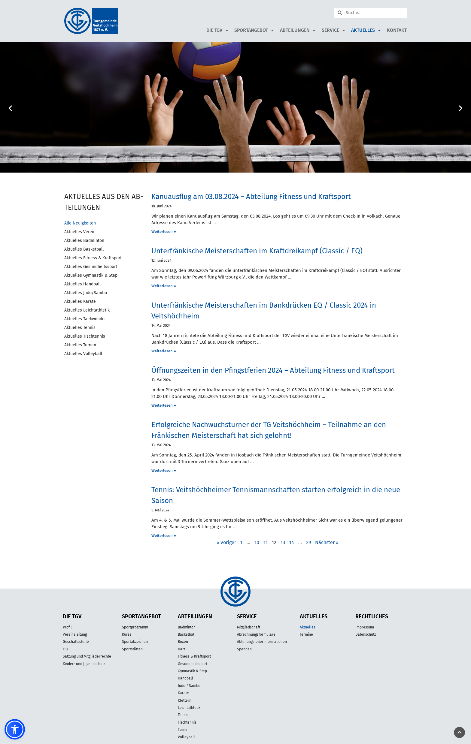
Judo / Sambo (189, 686)
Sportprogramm (135, 627)
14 (291, 542)
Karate (183, 693)
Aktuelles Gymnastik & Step (90, 275)
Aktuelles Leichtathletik (87, 310)
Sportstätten (132, 649)
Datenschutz (365, 634)
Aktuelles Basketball (84, 249)
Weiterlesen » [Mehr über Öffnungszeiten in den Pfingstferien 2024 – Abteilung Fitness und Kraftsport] (163, 405)
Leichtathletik (189, 708)
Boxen (183, 642)
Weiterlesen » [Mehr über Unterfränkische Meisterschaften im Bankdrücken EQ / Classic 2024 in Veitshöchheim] (163, 351)
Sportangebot (254, 30)
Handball (185, 678)
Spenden (244, 649)
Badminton (187, 627)
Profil (67, 627)
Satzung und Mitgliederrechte (87, 656)
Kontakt (397, 30)
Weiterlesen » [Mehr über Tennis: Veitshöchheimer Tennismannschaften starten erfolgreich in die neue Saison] (163, 535)
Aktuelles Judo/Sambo (85, 292)
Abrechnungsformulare (256, 634)
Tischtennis (187, 722)
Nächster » (327, 542)
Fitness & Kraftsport (194, 656)
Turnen (184, 729)
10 (256, 542)
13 (283, 542)
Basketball (187, 634)
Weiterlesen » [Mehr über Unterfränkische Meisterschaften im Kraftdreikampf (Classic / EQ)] (163, 286)
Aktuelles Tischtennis (84, 336)
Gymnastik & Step (192, 671)
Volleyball (186, 737)
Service (333, 30)
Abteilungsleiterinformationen (262, 642)
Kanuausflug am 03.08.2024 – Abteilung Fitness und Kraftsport (251, 196)
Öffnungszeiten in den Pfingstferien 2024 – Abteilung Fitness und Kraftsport (273, 370)
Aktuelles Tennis (80, 327)
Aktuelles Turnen (80, 345)
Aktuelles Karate (80, 301)
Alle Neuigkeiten (80, 223)
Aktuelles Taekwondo (84, 318)
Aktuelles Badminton (84, 240)
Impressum (364, 627)
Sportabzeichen (135, 642)
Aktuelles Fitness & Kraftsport (93, 258)
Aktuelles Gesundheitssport (90, 266)
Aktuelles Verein (80, 231)
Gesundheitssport (192, 664)
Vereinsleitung (75, 634)
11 (265, 542)
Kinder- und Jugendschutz (84, 664)
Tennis (183, 715)
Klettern (184, 700)
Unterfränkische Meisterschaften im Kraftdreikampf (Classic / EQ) (257, 251)
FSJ (65, 649)
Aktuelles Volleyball (83, 353)
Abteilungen (298, 30)
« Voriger (226, 542)
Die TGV (217, 30)
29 (308, 542)
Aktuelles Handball (82, 284)
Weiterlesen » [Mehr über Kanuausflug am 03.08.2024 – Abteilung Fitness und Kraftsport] (163, 231)
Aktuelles (366, 30)
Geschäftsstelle (76, 642)
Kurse (127, 634)
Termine (306, 634)
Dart (181, 649)
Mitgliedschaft (248, 627)
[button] (10, 108)
